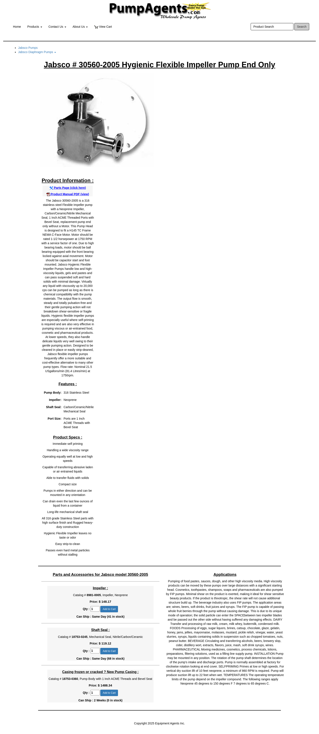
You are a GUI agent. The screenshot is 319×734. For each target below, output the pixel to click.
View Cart (103, 27)
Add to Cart (109, 609)
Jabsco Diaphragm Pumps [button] (37, 52)
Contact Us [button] (57, 26)
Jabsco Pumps (28, 47)
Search (301, 26)
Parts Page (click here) (67, 187)
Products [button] (34, 26)
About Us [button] (80, 26)
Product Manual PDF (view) (67, 194)
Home (17, 26)
